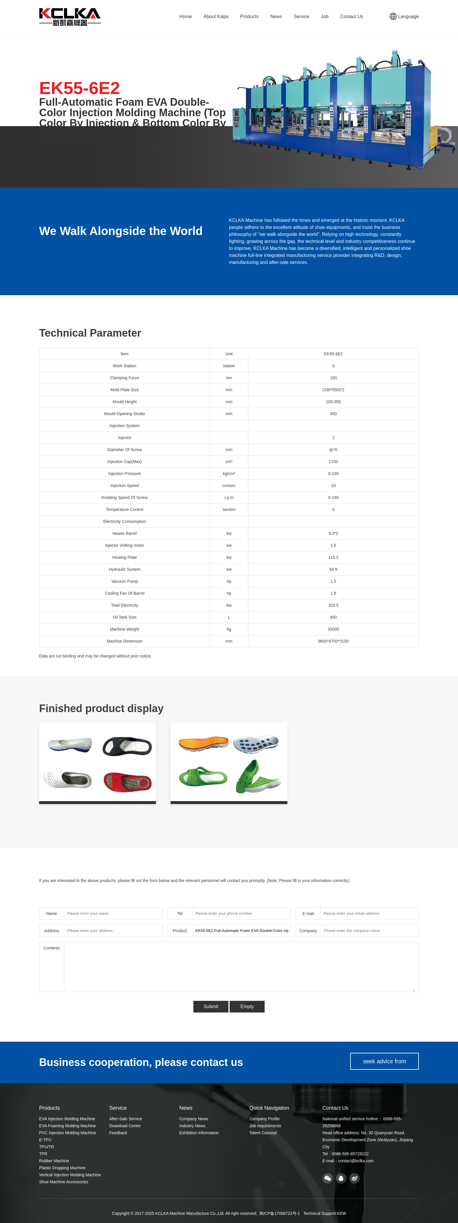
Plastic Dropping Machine (62, 1167)
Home (185, 16)
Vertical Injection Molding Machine (70, 1174)
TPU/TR (46, 1146)
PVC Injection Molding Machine (67, 1132)
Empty (247, 1006)
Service (301, 16)
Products (249, 16)
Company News (193, 1118)
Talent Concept (263, 1132)
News (276, 16)
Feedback (118, 1132)
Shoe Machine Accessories (63, 1181)
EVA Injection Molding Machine (67, 1118)
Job (325, 16)
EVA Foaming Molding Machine (67, 1125)
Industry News (192, 1125)
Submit (211, 1006)
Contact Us (351, 16)
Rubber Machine (54, 1160)
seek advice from (383, 1062)
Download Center (125, 1125)
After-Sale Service (125, 1118)
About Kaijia (216, 16)
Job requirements (265, 1125)
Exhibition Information (199, 1132)
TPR (43, 1153)
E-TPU (45, 1139)
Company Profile (264, 1118)
